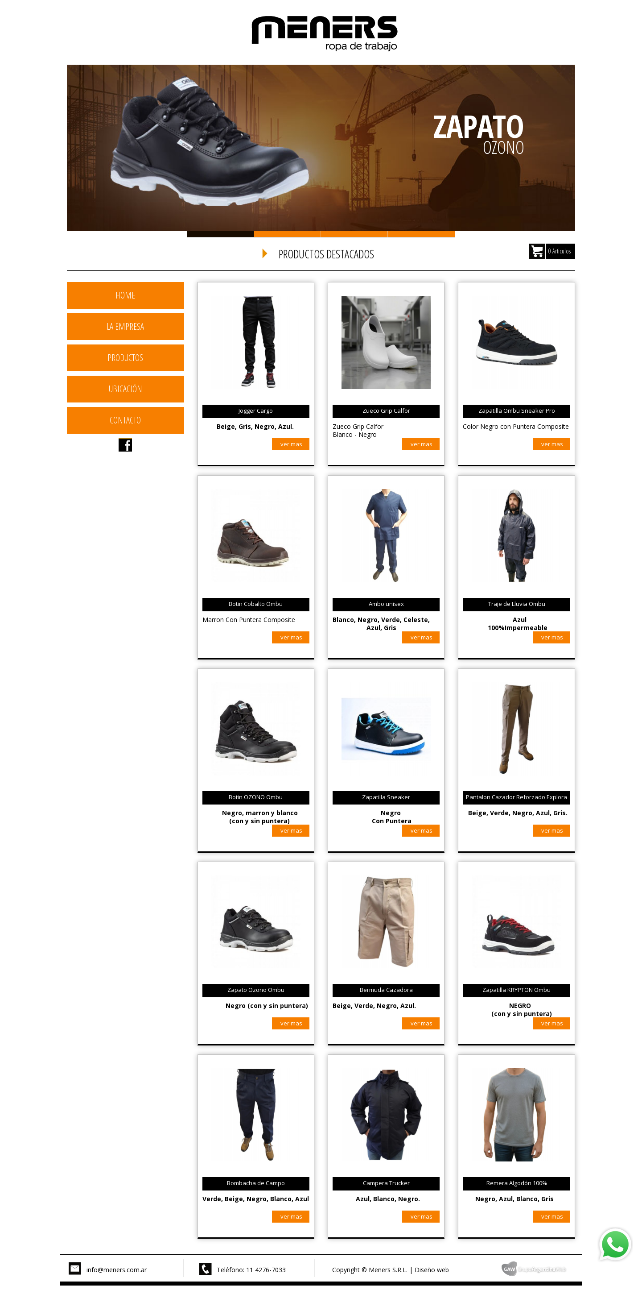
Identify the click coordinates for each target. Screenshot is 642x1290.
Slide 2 (287, 234)
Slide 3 (354, 234)
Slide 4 (421, 234)
